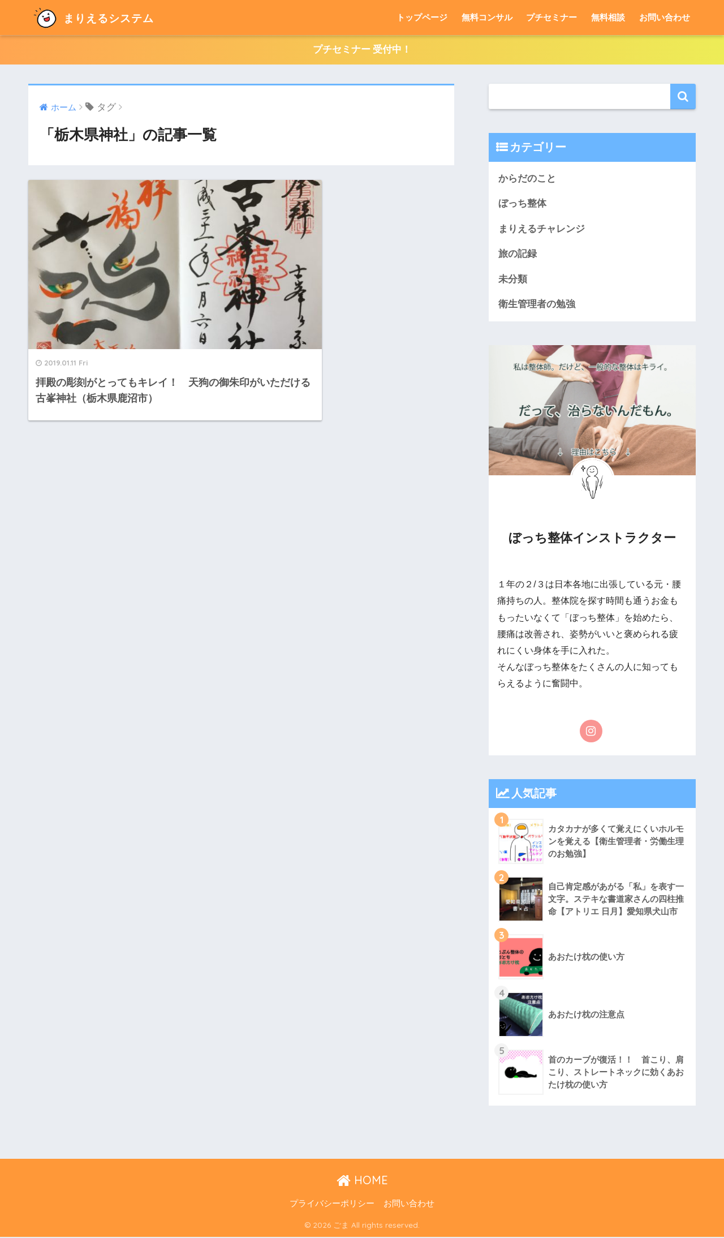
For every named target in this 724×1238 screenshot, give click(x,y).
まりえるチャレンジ (541, 229)
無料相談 (608, 17)
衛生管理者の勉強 (536, 305)
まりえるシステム (103, 17)
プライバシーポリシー (332, 1204)
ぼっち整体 (522, 204)
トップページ (422, 17)
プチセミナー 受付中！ (362, 50)
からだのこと (527, 178)
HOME (362, 1181)
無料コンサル (487, 17)
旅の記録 (517, 254)
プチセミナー (551, 17)
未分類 (512, 279)
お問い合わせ (664, 17)
